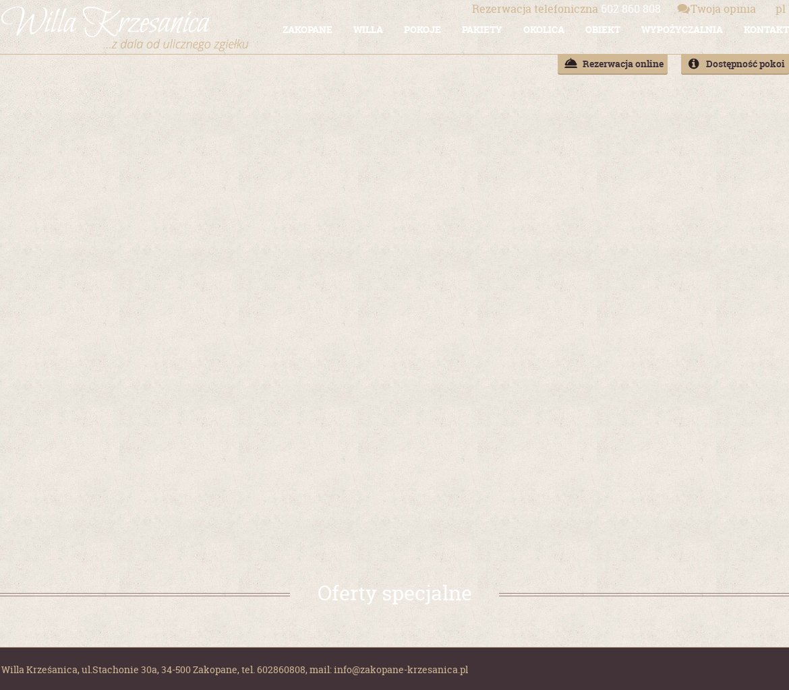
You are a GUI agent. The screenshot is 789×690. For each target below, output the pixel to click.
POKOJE (422, 29)
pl (781, 8)
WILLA (368, 29)
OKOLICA (543, 29)
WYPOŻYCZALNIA (682, 29)
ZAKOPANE (307, 29)
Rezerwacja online (623, 63)
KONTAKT (766, 29)
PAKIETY (482, 29)
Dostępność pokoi (745, 63)
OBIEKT (602, 29)
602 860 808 (566, 8)
